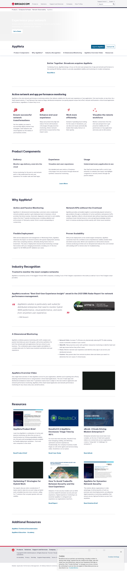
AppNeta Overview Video (93, 53)
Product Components (21, 53)
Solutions (28, 549)
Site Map (33, 557)
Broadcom (21, 4)
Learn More (63, 183)
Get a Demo (17, 31)
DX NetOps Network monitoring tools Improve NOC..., (55, 565)
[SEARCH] (106, 4)
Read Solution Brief (91, 503)
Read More (51, 73)
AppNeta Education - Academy (23, 532)
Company (52, 549)
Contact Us (110, 46)
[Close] (121, 552)
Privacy (27, 557)
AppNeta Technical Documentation (24, 528)
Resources (109, 53)
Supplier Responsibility (43, 557)
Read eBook (88, 453)
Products (20, 549)
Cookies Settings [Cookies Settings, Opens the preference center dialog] (113, 557)
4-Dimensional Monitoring (72, 53)
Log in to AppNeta (98, 46)
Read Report (53, 503)
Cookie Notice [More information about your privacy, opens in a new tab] (73, 568)
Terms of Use (55, 557)
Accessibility (20, 557)
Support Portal (102, 1)
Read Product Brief (20, 453)
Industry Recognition (53, 53)
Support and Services (40, 549)
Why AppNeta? (37, 53)
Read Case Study (55, 453)
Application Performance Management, (28, 565)
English (112, 1)
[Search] (113, 4)
